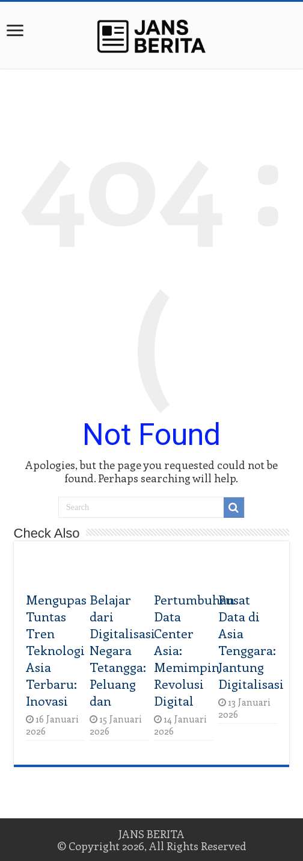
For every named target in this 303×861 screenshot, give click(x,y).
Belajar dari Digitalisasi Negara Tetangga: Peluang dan (122, 650)
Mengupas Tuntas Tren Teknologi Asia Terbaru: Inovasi (56, 650)
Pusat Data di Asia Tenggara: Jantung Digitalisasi (251, 641)
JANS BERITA (151, 834)
